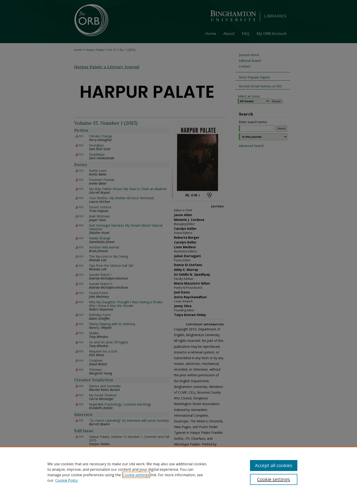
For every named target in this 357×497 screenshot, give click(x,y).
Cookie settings (136, 474)
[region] (178, 472)
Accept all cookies (273, 465)
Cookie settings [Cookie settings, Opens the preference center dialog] (273, 479)
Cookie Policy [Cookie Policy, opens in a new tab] (66, 480)
